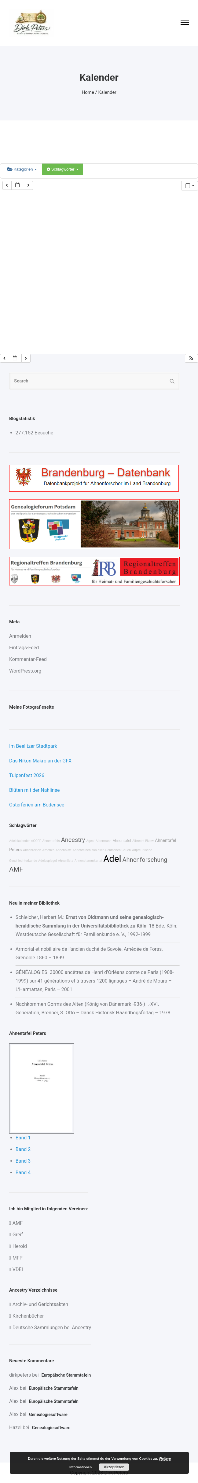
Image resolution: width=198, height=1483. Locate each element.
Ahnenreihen (32, 850)
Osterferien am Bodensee (36, 805)
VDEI (18, 1269)
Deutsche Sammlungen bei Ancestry (52, 1327)
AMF (16, 869)
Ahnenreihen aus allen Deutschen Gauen (102, 850)
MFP (18, 1258)
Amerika (48, 850)
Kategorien (22, 169)
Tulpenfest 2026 (26, 775)
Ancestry (73, 839)
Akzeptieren (114, 1467)
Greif (18, 1235)
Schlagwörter (63, 169)
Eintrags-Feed (24, 648)
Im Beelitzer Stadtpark (33, 746)
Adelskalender (19, 841)
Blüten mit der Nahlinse (34, 790)
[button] (191, 358)
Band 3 (23, 1161)
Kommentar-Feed (28, 659)
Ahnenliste (65, 861)
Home (88, 92)
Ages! (90, 841)
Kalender (107, 92)
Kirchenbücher (28, 1316)
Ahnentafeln (51, 841)
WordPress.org (25, 671)
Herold (20, 1246)
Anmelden (20, 636)
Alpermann (104, 841)
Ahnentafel (122, 840)
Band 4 (23, 1172)
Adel (112, 859)
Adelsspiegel (47, 861)
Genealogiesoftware (48, 1414)
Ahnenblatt (64, 850)
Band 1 (23, 1138)
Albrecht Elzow (143, 841)
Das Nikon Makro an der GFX (40, 761)
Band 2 (23, 1149)
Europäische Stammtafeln (66, 1375)
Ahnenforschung (145, 859)
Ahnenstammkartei (88, 861)
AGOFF (36, 841)
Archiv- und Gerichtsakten (40, 1304)
